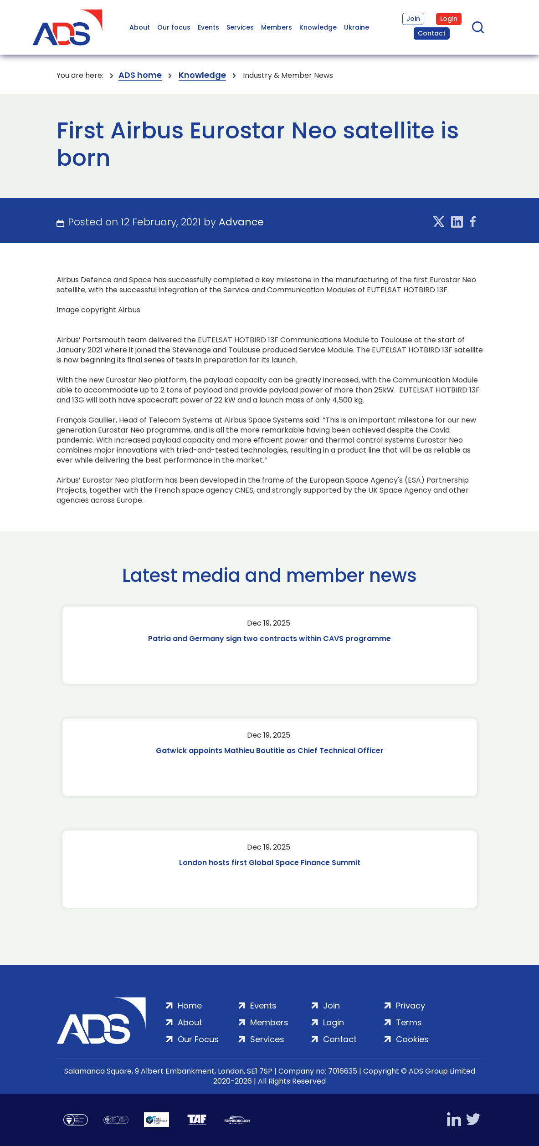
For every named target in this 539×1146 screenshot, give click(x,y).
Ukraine (356, 27)
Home (190, 1005)
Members (276, 27)
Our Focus (198, 1039)
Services (240, 27)
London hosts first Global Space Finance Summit (269, 862)
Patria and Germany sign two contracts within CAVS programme (269, 638)
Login (448, 18)
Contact (432, 33)
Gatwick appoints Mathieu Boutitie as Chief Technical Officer (270, 750)
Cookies (412, 1039)
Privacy (410, 1005)
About (139, 27)
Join (413, 18)
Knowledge (318, 27)
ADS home (140, 75)
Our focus (173, 27)
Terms (409, 1022)
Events (208, 27)
